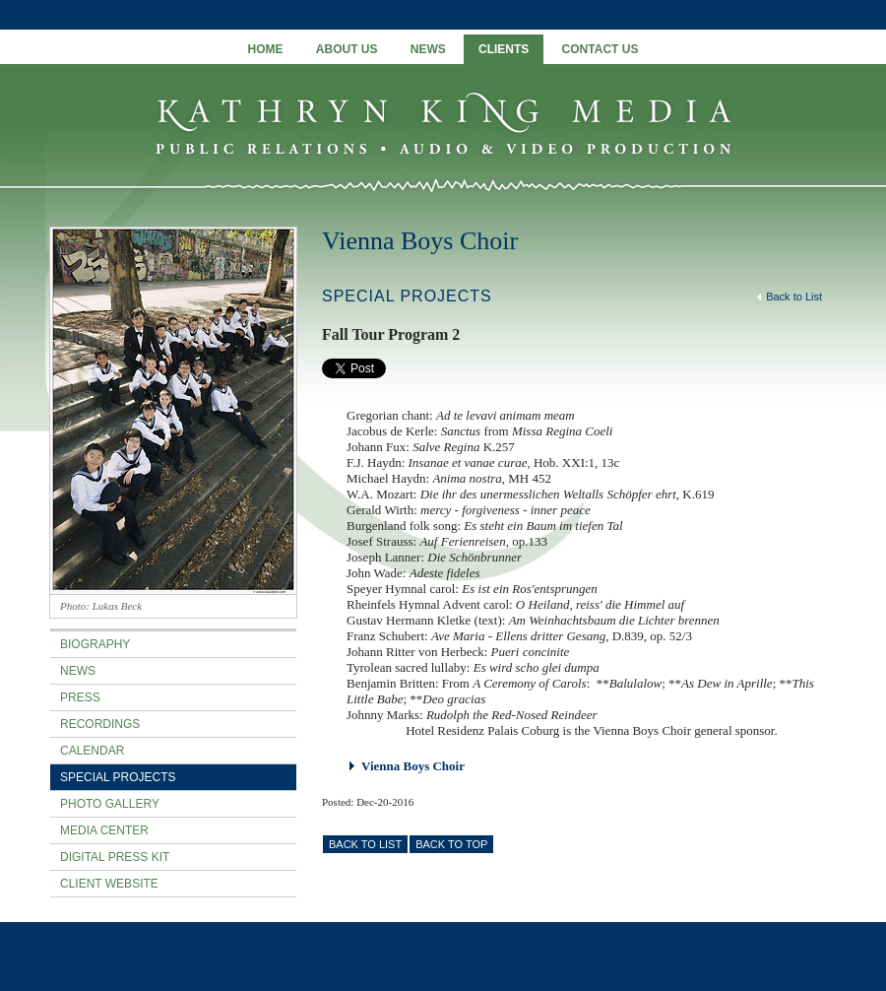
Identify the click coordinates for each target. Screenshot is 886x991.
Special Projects (118, 777)
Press (80, 697)
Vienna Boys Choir (420, 241)
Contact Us (600, 49)
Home (266, 49)
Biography (95, 644)
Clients (503, 49)
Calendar (92, 751)
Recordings (100, 724)
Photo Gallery (109, 804)
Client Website (109, 884)
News (428, 49)
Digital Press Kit (114, 857)
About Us (347, 49)
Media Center (104, 830)
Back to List (789, 296)
